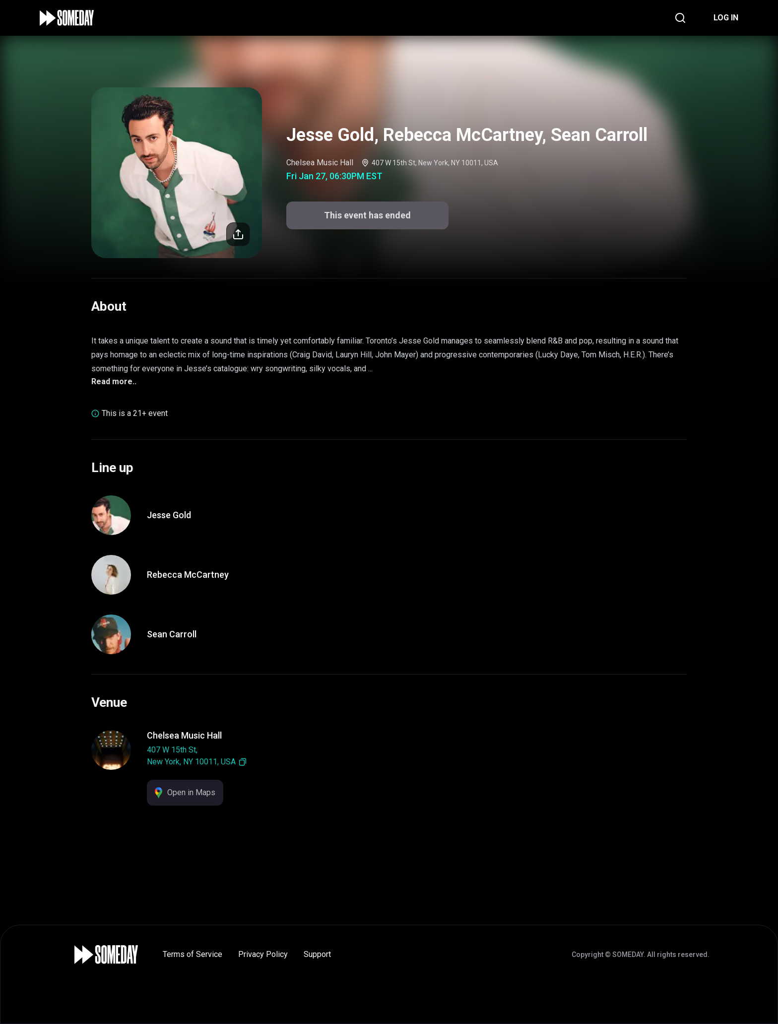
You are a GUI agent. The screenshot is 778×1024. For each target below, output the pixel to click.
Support (317, 954)
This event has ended (367, 215)
